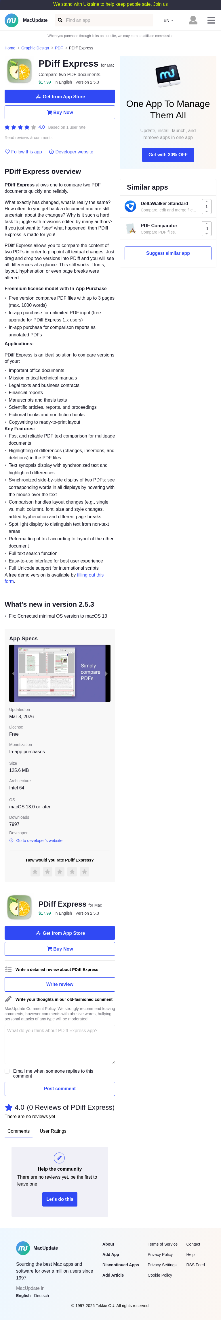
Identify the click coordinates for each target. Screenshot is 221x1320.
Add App (110, 1254)
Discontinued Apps (120, 1264)
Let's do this (59, 1199)
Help (190, 1254)
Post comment (60, 1089)
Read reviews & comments (29, 137)
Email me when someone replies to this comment (53, 1073)
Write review (59, 984)
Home (10, 48)
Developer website (71, 152)
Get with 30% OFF (168, 155)
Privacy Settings (162, 1264)
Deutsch (41, 1296)
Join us (160, 4)
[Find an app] (59, 20)
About (108, 1244)
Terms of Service (163, 1244)
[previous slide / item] (13, 673)
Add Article (113, 1275)
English (23, 1296)
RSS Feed (195, 1264)
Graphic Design (35, 48)
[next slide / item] (106, 673)
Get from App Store (60, 96)
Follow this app (23, 152)
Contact (193, 1244)
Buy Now (60, 112)
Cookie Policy (160, 1275)
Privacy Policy (160, 1254)
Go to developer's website (35, 840)
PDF (59, 48)
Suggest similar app (168, 253)
